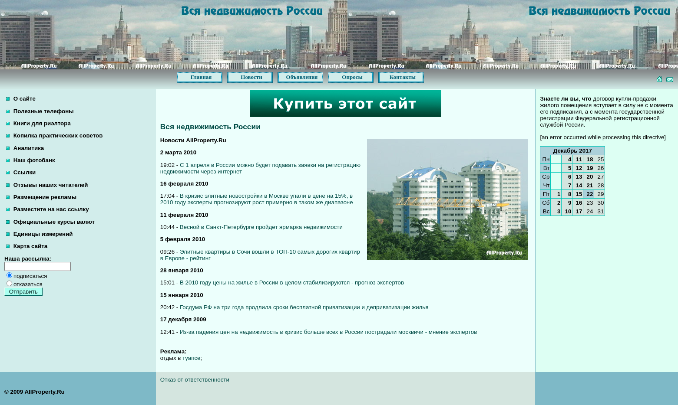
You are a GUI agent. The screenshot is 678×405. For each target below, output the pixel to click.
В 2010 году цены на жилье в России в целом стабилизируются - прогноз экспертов (292, 282)
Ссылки (21, 172)
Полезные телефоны (40, 111)
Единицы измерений (39, 234)
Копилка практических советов (54, 135)
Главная (201, 77)
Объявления (302, 77)
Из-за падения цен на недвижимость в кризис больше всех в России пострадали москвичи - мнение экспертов (328, 332)
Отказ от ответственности (194, 379)
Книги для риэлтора (38, 123)
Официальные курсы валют (50, 222)
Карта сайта (26, 246)
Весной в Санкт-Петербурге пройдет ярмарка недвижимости (261, 227)
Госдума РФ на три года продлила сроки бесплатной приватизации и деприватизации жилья (304, 307)
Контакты (403, 77)
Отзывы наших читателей (47, 185)
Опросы (352, 77)
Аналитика (25, 148)
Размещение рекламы (41, 197)
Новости (251, 77)
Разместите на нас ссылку (47, 209)
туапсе (191, 358)
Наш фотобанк (30, 160)
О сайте (21, 98)
